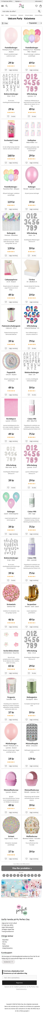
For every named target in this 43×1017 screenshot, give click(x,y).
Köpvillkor (5, 940)
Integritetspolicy (7, 948)
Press (4, 944)
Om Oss (4, 942)
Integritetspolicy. (21, 989)
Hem (2, 15)
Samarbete (5, 946)
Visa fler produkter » (22, 868)
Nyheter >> (18, 1)
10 (35, 875)
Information (38, 1)
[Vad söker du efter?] (21, 11)
